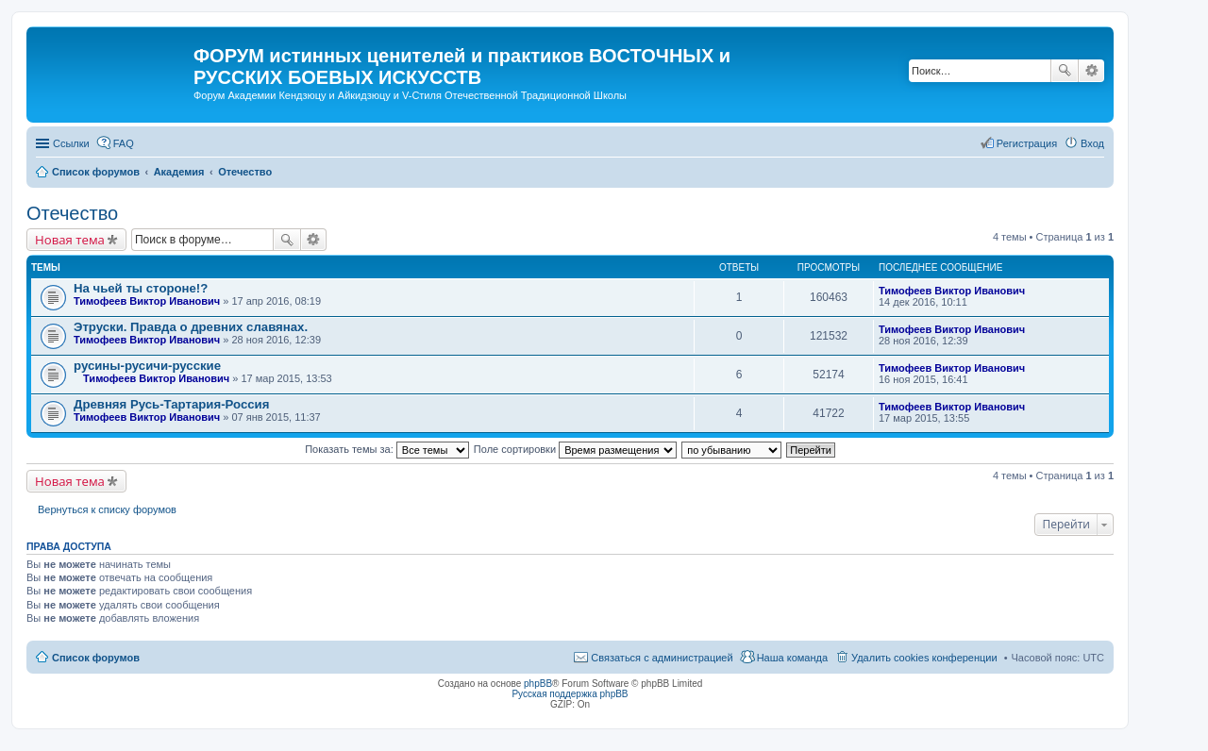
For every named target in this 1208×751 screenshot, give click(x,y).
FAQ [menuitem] (123, 143)
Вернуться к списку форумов (107, 509)
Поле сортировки (575, 449)
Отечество (72, 213)
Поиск (1064, 70)
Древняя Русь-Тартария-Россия (171, 404)
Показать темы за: (387, 449)
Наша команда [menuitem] (792, 657)
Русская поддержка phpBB (570, 694)
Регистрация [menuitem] (1027, 143)
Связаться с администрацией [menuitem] (661, 657)
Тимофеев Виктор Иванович (147, 301)
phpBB (538, 683)
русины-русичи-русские (147, 366)
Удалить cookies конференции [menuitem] (924, 657)
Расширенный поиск (1091, 70)
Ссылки (71, 143)
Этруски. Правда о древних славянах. (191, 327)
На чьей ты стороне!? (141, 288)
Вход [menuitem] (1092, 143)
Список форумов (96, 657)
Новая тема (70, 239)
